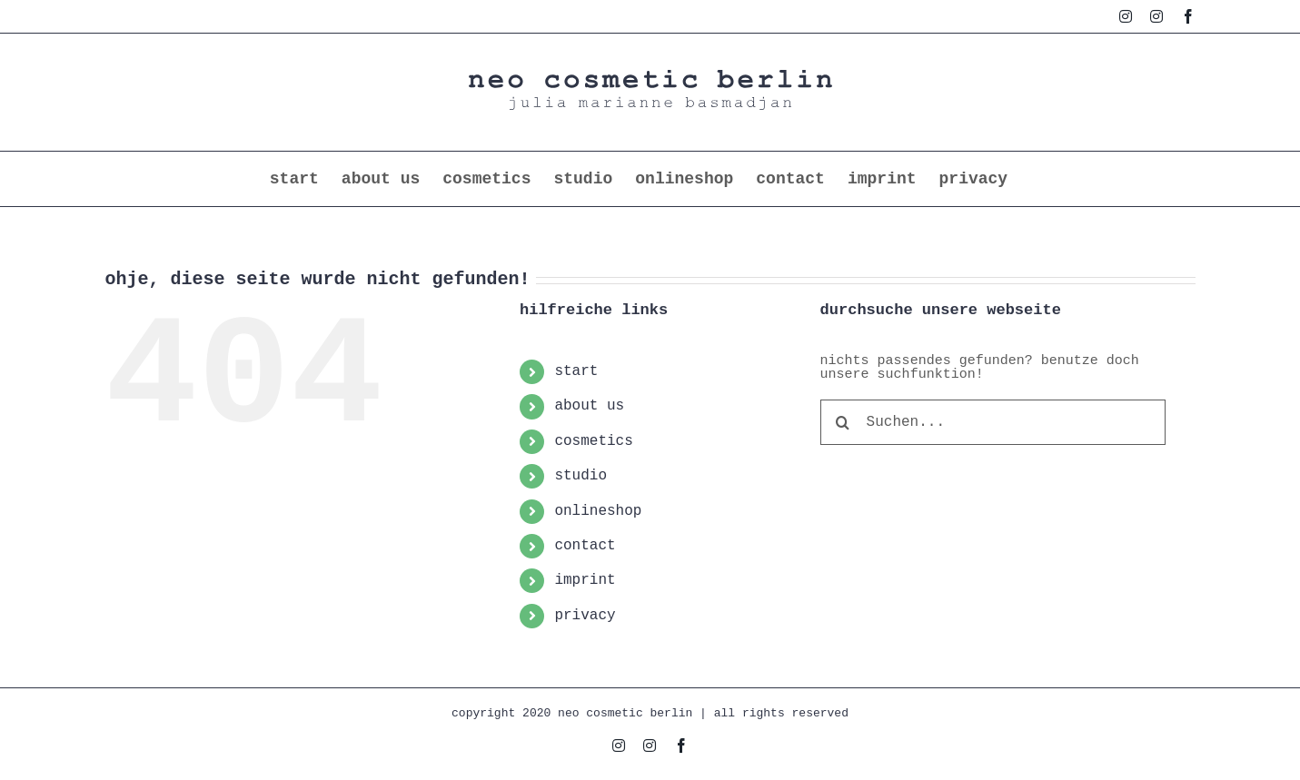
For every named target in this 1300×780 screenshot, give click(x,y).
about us (589, 406)
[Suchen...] (993, 422)
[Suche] (843, 422)
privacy (584, 615)
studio (580, 476)
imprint (584, 580)
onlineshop (597, 511)
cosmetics (593, 441)
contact (584, 546)
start (576, 371)
